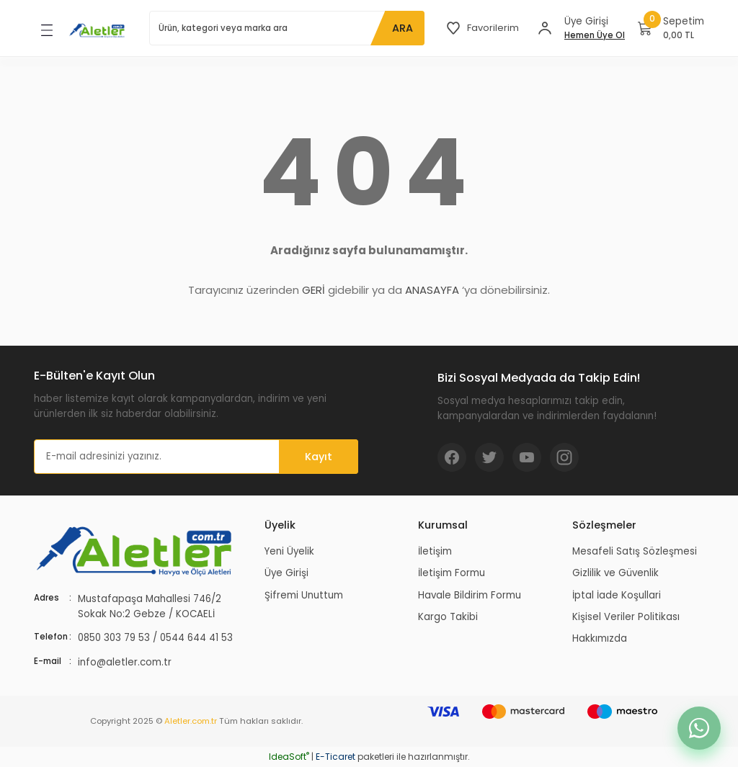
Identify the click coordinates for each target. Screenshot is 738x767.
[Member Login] (545, 28)
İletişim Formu (451, 573)
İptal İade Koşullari (616, 595)
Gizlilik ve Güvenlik (615, 573)
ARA (401, 28)
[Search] (286, 28)
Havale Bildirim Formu (469, 595)
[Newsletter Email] (196, 456)
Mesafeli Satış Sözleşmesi (634, 551)
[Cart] (671, 28)
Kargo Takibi (448, 617)
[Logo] (98, 30)
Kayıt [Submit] (318, 456)
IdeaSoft (289, 756)
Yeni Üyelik (289, 551)
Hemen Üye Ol (594, 35)
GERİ (313, 289)
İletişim (435, 551)
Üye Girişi (286, 573)
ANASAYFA (432, 289)
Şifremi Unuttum (303, 595)
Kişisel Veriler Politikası (626, 617)
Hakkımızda (599, 638)
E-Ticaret (335, 756)
